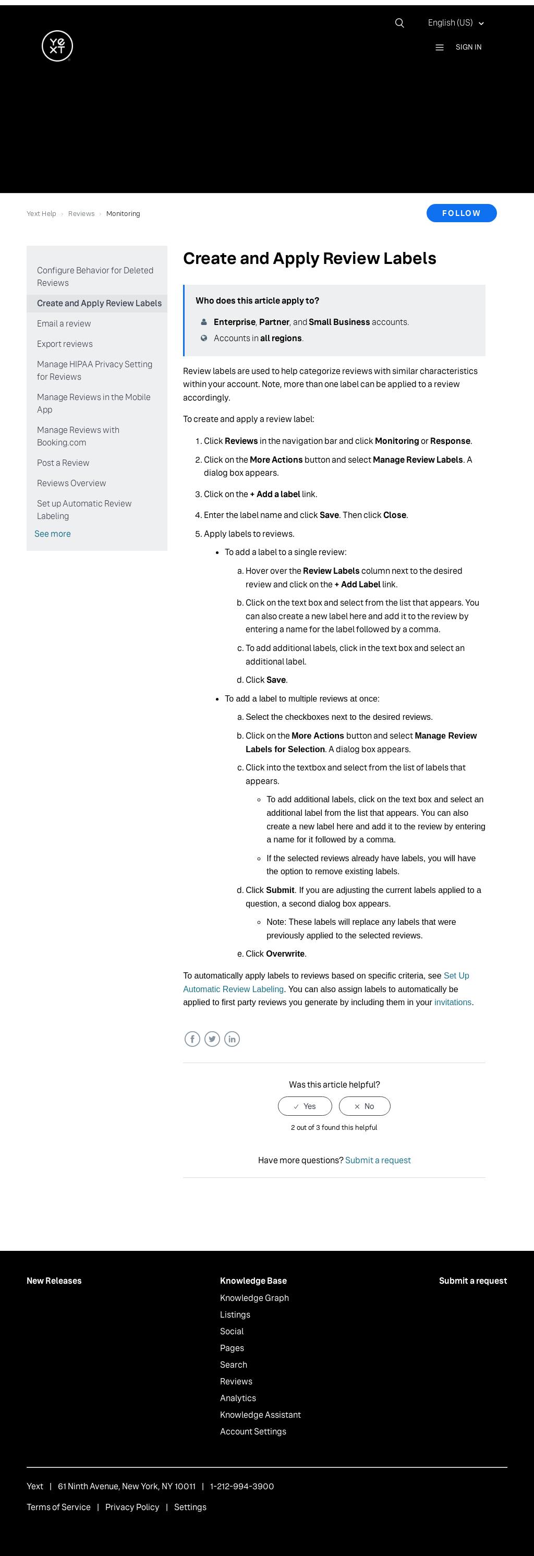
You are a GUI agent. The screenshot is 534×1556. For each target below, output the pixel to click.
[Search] (403, 23)
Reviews (81, 213)
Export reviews (65, 344)
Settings (190, 1507)
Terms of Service (59, 1507)
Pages (232, 1348)
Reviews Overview (71, 483)
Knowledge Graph (254, 1298)
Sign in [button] (469, 47)
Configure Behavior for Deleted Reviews (95, 276)
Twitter (212, 1039)
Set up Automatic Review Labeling (84, 510)
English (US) (451, 22)
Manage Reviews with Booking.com (78, 436)
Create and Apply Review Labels (99, 303)
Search (233, 1364)
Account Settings (253, 1431)
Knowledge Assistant (260, 1414)
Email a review (64, 323)
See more (52, 533)
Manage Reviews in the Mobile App (94, 403)
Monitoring (123, 213)
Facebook (192, 1039)
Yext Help (41, 213)
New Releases (54, 1280)
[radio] (305, 1106)
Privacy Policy (132, 1507)
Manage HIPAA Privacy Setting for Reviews (94, 370)
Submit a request (378, 1160)
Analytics (238, 1398)
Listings (235, 1314)
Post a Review (63, 462)
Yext (35, 1486)
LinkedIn (232, 1039)
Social (232, 1331)
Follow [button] (461, 213)
